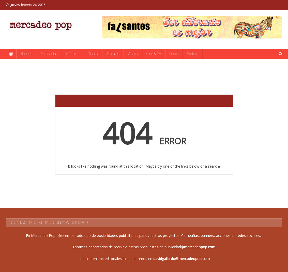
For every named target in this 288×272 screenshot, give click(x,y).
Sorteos (193, 54)
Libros (174, 54)
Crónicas (72, 54)
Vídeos (133, 54)
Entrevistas (49, 54)
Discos (93, 54)
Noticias (26, 54)
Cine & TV (153, 54)
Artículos (112, 54)
